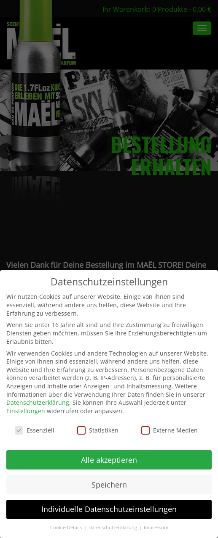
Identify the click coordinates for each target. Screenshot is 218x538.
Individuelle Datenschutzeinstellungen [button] (109, 509)
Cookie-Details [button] (66, 527)
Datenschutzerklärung (37, 402)
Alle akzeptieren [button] (109, 460)
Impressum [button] (156, 527)
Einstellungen (25, 411)
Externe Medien (169, 430)
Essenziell (34, 430)
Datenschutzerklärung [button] (113, 527)
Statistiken (97, 430)
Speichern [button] (109, 485)
